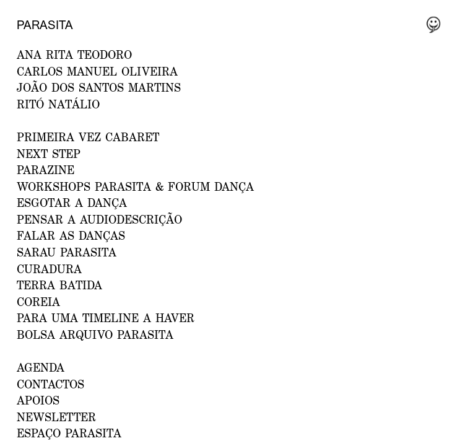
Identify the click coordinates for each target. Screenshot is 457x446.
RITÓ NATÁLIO (58, 104)
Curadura (49, 269)
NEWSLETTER (56, 417)
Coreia (38, 301)
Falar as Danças (71, 235)
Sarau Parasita (66, 252)
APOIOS (38, 400)
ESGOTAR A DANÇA (72, 202)
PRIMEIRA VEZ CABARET (88, 137)
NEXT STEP (49, 153)
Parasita (45, 25)
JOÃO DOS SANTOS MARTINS (99, 87)
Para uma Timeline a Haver (105, 318)
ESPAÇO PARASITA (69, 433)
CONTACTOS (50, 384)
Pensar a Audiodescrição (99, 219)
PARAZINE (45, 170)
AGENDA (40, 367)
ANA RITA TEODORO (74, 54)
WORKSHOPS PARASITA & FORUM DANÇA (135, 186)
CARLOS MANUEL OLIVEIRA (97, 71)
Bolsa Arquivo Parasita (95, 334)
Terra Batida (59, 285)
